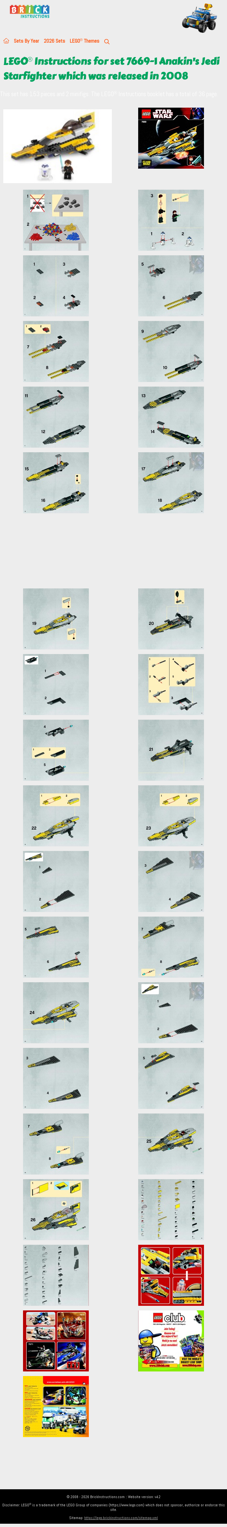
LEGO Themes (84, 40)
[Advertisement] (115, 550)
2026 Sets (54, 40)
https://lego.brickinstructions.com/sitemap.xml (121, 1518)
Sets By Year (26, 40)
